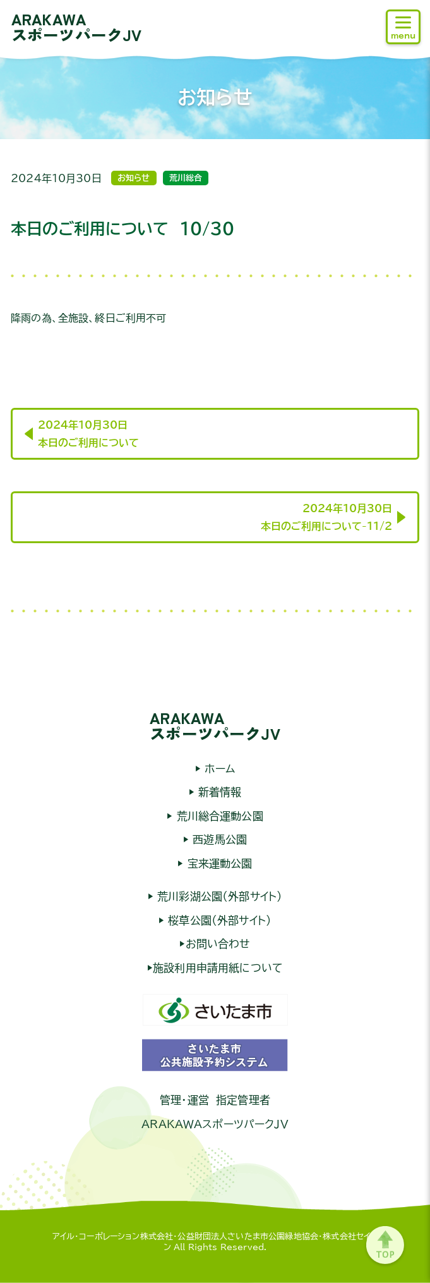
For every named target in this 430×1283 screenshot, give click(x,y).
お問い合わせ (218, 943)
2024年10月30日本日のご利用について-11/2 (326, 517)
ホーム (218, 768)
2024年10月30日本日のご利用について (88, 434)
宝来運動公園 (218, 863)
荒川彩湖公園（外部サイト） (217, 896)
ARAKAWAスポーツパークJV (76, 26)
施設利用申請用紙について (218, 967)
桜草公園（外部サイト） (218, 920)
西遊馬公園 (218, 839)
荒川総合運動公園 (217, 816)
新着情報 (218, 792)
